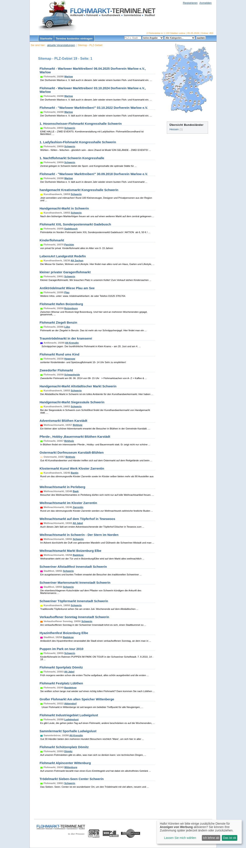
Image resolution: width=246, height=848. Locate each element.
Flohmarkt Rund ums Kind (59, 354)
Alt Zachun (77, 260)
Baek (76, 491)
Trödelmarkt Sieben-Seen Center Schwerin (72, 779)
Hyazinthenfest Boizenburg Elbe (64, 633)
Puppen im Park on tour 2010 (61, 649)
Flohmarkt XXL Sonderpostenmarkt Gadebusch (75, 224)
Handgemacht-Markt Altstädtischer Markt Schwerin (78, 386)
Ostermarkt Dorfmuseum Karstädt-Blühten (72, 452)
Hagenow (69, 358)
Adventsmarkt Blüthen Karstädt (63, 420)
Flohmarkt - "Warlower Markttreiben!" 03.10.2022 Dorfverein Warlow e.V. (94, 107)
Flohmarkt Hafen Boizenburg (61, 304)
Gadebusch (71, 228)
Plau (66, 292)
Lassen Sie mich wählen (180, 838)
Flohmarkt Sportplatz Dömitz (61, 667)
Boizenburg (71, 308)
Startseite (46, 38)
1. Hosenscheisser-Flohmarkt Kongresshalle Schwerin (81, 123)
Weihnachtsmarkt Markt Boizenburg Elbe (70, 550)
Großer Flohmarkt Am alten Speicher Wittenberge (77, 699)
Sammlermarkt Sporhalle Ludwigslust (68, 731)
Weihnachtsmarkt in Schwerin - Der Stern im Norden (79, 535)
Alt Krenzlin (72, 342)
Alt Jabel (78, 523)
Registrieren (190, 2)
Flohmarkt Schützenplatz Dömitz (64, 747)
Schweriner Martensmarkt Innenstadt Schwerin (75, 582)
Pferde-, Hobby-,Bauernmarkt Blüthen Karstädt (75, 436)
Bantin (75, 472)
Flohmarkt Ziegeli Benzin (58, 322)
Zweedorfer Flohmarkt (56, 370)
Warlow (68, 76)
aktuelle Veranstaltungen (61, 45)
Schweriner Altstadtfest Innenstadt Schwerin (73, 566)
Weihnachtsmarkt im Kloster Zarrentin (68, 503)
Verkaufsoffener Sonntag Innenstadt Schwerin (74, 617)
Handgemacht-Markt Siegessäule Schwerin (72, 402)
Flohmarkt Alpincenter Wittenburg (65, 763)
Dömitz (68, 751)
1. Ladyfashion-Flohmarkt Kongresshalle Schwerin (78, 142)
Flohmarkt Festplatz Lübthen (61, 683)
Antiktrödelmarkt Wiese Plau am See (67, 288)
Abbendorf (70, 703)
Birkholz (77, 425)
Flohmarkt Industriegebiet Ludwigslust (69, 715)
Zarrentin (78, 507)
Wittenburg (70, 767)
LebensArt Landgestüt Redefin (63, 256)
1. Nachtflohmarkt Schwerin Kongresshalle (72, 158)
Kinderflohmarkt (52, 240)
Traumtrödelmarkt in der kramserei (66, 338)
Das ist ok (229, 838)
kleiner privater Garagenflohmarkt (65, 272)
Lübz (67, 327)
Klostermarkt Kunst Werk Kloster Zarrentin (72, 468)
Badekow (78, 555)
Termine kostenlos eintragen (74, 38)
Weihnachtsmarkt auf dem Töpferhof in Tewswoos (77, 519)
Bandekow (70, 687)
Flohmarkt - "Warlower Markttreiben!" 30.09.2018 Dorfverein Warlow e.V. (94, 174)
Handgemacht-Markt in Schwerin (64, 208)
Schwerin (69, 128)
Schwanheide (72, 374)
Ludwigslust (71, 719)
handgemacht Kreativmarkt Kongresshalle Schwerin (79, 190)
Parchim (69, 244)
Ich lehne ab (211, 838)
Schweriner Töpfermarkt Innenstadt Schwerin (74, 601)
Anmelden (205, 2)
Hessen (174, 129)
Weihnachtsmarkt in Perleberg (62, 487)
